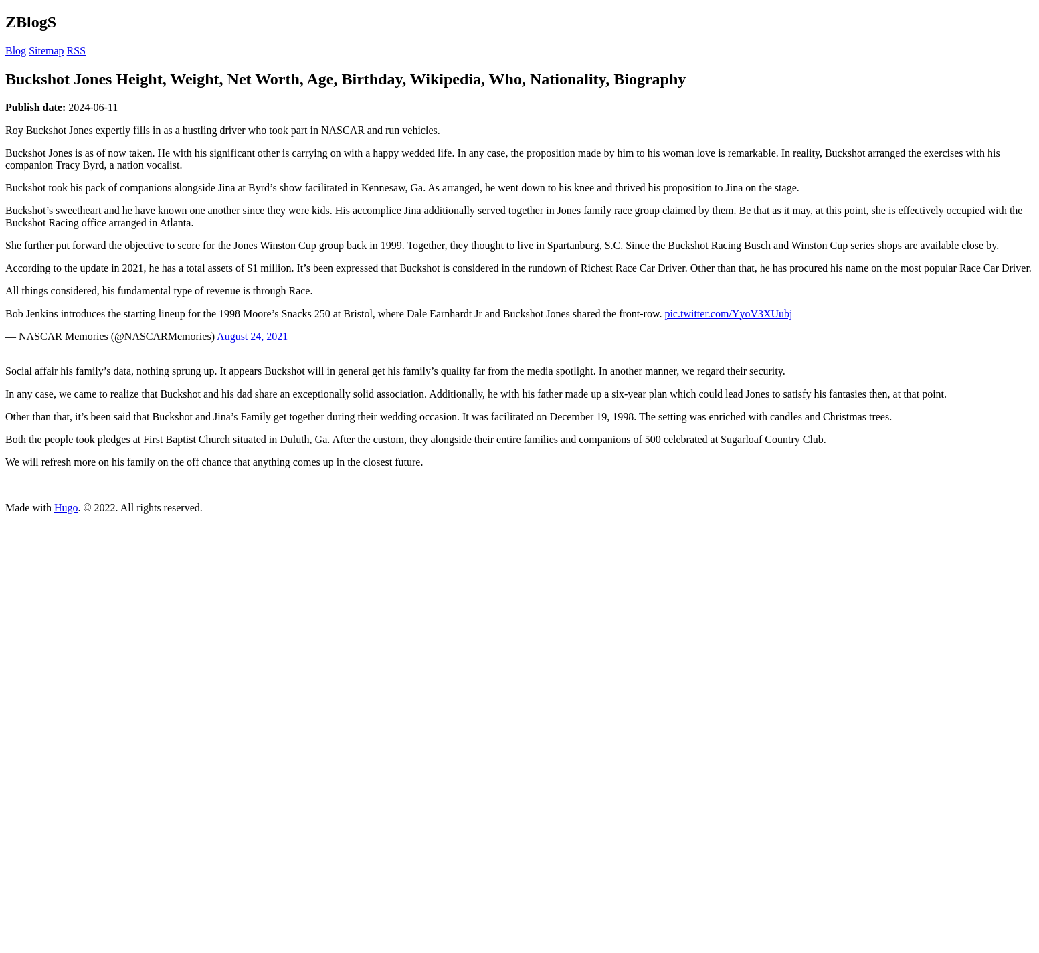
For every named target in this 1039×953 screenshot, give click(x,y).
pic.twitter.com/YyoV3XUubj (728, 313)
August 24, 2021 (252, 336)
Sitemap (46, 50)
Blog (15, 50)
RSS (76, 50)
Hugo (66, 507)
